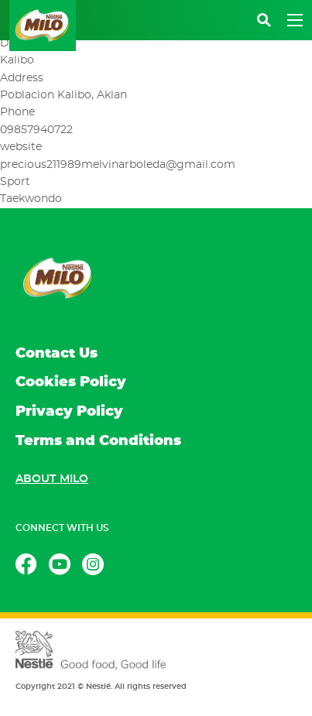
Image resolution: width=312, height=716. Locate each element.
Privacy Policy (69, 412)
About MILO (51, 479)
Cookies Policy (70, 382)
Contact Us (56, 354)
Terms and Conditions (98, 441)
